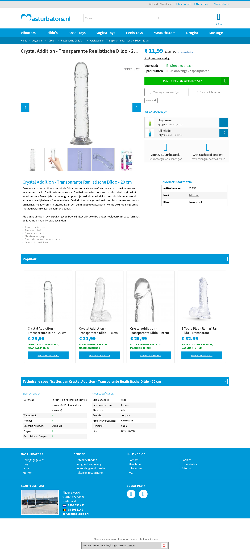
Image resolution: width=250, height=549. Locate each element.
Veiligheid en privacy (88, 464)
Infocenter (135, 468)
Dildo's (52, 32)
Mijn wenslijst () (220, 4)
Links (26, 468)
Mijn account (201, 4)
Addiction (194, 195)
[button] (25, 107)
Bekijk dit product (48, 355)
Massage (216, 32)
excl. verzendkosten (185, 52)
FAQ (131, 473)
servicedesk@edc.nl (75, 514)
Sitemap (187, 468)
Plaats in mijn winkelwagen (196, 81)
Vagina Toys (105, 32)
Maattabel (151, 100)
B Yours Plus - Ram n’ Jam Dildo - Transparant (200, 330)
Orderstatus (189, 464)
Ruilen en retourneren (89, 473)
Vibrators (28, 32)
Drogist (192, 32)
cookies (131, 545)
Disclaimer (123, 539)
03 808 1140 (72, 510)
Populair (125, 259)
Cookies (186, 460)
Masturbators (164, 32)
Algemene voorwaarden (105, 539)
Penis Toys (134, 32)
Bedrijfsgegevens (33, 460)
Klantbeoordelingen (148, 539)
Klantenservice (183, 4)
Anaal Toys (77, 32)
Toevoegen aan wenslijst (164, 92)
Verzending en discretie (90, 468)
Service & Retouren (208, 92)
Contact (134, 460)
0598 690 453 (73, 505)
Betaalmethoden (86, 460)
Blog (25, 464)
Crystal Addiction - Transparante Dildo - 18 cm (98, 330)
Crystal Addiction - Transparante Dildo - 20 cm (47, 330)
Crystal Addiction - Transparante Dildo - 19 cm (149, 330)
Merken (27, 473)
